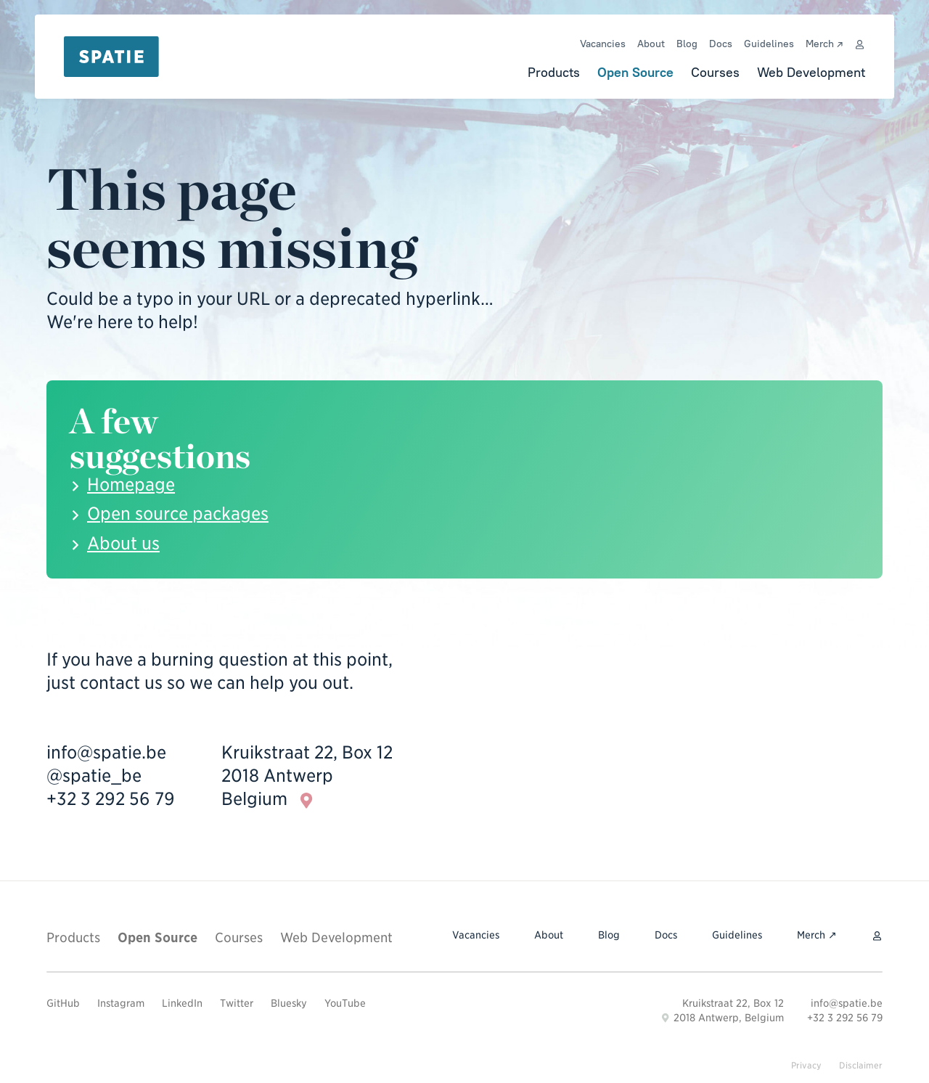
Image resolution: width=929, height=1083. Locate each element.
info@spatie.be (106, 752)
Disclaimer (861, 1065)
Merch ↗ (824, 43)
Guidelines (769, 43)
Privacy (806, 1065)
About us (123, 543)
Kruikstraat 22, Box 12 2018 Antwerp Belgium (307, 776)
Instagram (120, 1003)
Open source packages (178, 513)
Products (554, 72)
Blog (686, 43)
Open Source (635, 72)
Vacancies (603, 43)
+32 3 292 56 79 (110, 798)
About (651, 43)
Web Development (811, 72)
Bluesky (289, 1003)
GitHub (63, 1003)
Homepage (131, 484)
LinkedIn (182, 1003)
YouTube (345, 1003)
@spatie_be (94, 775)
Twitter (236, 1003)
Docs (720, 43)
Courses (715, 72)
